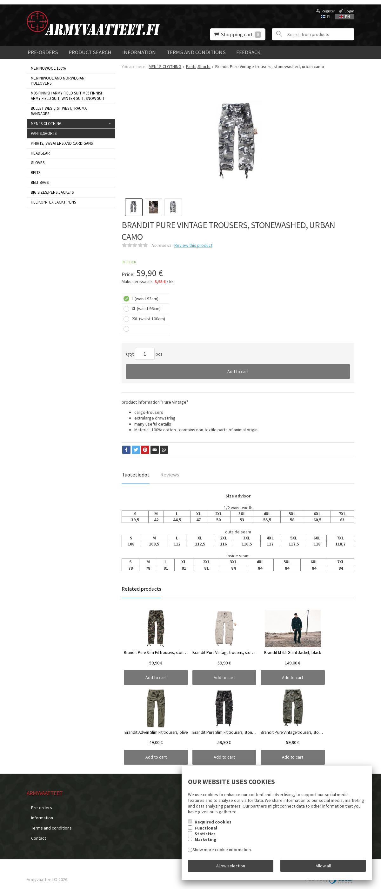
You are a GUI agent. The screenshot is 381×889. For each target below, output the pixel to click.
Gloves (37, 162)
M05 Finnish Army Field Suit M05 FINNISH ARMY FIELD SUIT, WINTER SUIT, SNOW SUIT (68, 95)
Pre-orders (43, 52)
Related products (141, 588)
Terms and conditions (196, 52)
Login (349, 11)
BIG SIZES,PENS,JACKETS (52, 192)
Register (328, 11)
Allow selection (230, 868)
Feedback (248, 52)
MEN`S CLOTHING (46, 123)
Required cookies (213, 826)
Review (193, 245)
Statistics (205, 838)
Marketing (206, 844)
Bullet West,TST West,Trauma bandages (59, 111)
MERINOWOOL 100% (48, 68)
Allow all (323, 868)
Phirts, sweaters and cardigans (62, 143)
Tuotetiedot (136, 474)
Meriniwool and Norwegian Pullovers (57, 80)
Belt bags (40, 182)
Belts (35, 172)
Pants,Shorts (44, 133)
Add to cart (238, 371)
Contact (34, 829)
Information (139, 52)
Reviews (169, 474)
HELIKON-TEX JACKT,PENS (53, 202)
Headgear (40, 153)
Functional (206, 832)
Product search (90, 52)
